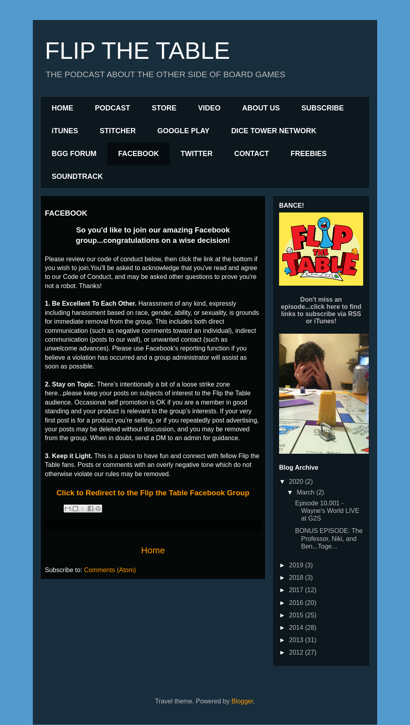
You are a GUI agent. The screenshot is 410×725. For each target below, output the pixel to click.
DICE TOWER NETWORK (273, 131)
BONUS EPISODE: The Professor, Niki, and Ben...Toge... (329, 538)
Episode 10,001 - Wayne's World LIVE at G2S (327, 511)
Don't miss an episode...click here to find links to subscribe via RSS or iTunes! (321, 310)
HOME (62, 108)
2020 (297, 481)
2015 (297, 615)
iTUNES (65, 131)
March (306, 492)
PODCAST (112, 108)
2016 (297, 602)
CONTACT (251, 154)
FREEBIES (309, 154)
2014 (297, 627)
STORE (164, 108)
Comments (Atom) (110, 570)
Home (153, 550)
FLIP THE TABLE (137, 50)
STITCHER (118, 131)
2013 (297, 640)
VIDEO (209, 108)
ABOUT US (261, 108)
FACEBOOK (138, 154)
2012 (297, 652)
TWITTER (197, 154)
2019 (297, 565)
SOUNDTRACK (77, 176)
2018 (297, 577)
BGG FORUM (74, 154)
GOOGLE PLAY (183, 131)
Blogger (242, 701)
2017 (297, 590)
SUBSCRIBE (322, 108)
